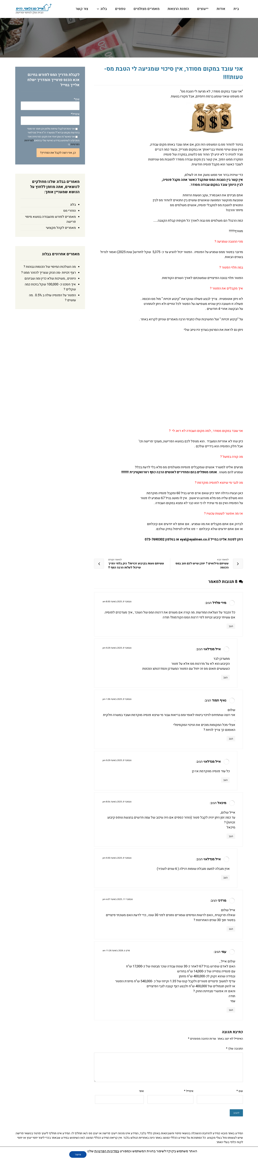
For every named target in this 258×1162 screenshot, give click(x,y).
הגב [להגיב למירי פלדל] (231, 626)
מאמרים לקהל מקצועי (61, 227)
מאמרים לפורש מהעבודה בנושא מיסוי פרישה (50, 219)
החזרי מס (69, 210)
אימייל (188, 1091)
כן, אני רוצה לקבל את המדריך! (58, 153)
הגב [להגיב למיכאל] (231, 836)
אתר (141, 1091)
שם (240, 1091)
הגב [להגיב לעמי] (231, 1009)
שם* (50, 103)
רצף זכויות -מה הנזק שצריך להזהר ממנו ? (48, 272)
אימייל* (50, 118)
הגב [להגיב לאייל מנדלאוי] (225, 677)
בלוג (73, 204)
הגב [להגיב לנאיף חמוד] (231, 738)
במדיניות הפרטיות (106, 1151)
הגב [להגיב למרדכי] (231, 928)
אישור (78, 1154)
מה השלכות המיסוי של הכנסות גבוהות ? (50, 266)
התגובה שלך (234, 1048)
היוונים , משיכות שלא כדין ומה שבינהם (50, 278)
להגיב (236, 1112)
